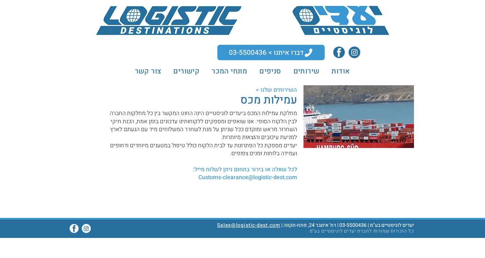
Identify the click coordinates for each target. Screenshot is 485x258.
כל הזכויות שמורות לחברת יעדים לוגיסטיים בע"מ (362, 231)
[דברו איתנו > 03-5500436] (271, 52)
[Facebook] (339, 52)
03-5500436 (353, 225)
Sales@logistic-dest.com (248, 225)
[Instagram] (354, 52)
